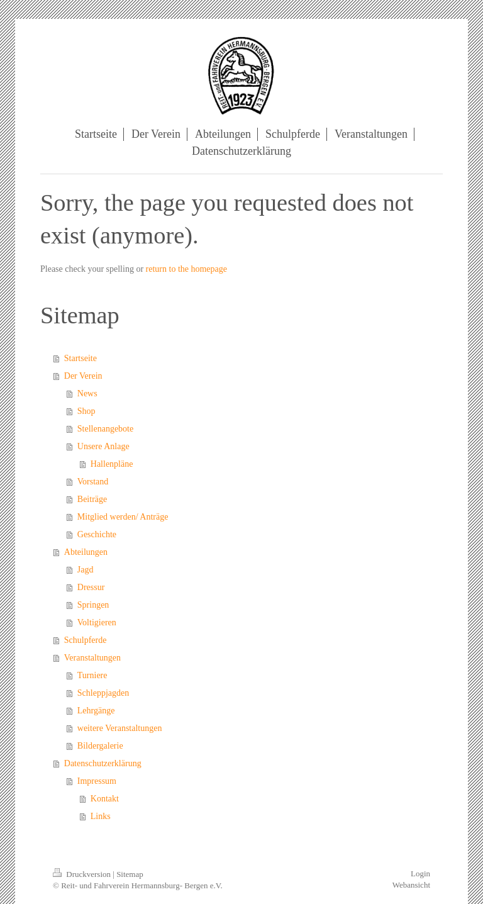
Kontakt (105, 798)
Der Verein (83, 376)
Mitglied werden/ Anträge (123, 517)
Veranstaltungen (92, 657)
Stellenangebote (105, 428)
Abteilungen (86, 552)
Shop (86, 411)
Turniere (92, 675)
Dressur (91, 587)
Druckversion (83, 874)
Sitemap (129, 874)
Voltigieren (96, 622)
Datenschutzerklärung (103, 763)
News (87, 393)
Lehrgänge (96, 710)
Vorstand (93, 481)
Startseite (80, 358)
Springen (93, 605)
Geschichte (96, 534)
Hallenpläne (112, 464)
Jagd (85, 569)
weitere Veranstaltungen (119, 728)
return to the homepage (186, 269)
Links (101, 816)
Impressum (96, 781)
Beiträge (92, 499)
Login (420, 873)
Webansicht (411, 885)
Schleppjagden (103, 693)
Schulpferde (85, 640)
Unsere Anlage (103, 446)
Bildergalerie (100, 746)
